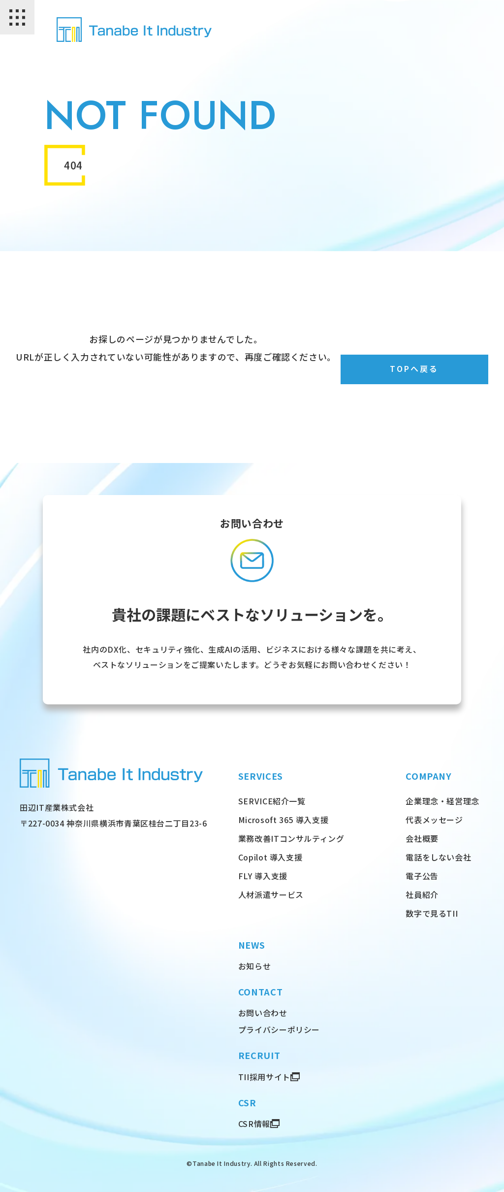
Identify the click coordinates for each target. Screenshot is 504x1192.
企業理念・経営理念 (442, 801)
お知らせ (254, 966)
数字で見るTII (432, 913)
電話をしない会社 (438, 857)
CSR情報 (254, 1123)
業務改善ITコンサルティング (291, 838)
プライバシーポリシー (279, 1029)
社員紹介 (422, 894)
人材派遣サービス (271, 894)
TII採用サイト (264, 1077)
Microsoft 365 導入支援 (283, 820)
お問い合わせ (262, 1013)
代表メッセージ (434, 820)
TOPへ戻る (414, 369)
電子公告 (422, 876)
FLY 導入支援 (262, 876)
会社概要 (422, 838)
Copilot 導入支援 (270, 857)
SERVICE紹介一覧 (272, 801)
